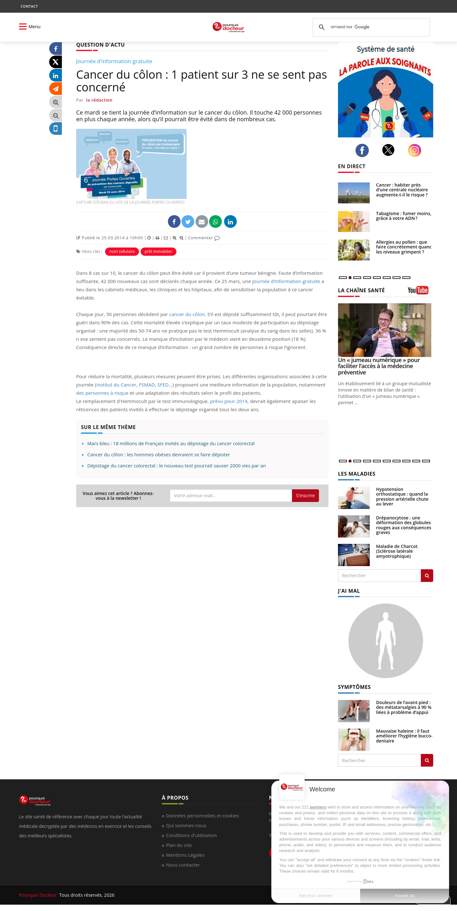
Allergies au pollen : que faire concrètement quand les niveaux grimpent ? (404, 247)
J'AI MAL (349, 590)
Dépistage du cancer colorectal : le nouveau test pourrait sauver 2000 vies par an (176, 465)
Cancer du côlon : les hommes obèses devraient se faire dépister (158, 454)
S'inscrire (305, 495)
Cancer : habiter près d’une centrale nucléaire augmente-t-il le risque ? (402, 190)
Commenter (204, 238)
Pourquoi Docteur (38, 895)
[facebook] (363, 150)
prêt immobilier (158, 251)
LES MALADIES (356, 473)
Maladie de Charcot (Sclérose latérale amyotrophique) (397, 551)
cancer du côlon (187, 314)
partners (318, 807)
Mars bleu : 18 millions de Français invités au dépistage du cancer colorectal (171, 443)
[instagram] (416, 150)
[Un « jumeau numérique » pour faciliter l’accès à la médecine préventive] (385, 330)
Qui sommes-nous (186, 825)
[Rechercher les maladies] (427, 575)
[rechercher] (370, 27)
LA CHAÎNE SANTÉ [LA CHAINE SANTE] (361, 290)
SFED (163, 384)
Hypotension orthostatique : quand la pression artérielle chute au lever (402, 496)
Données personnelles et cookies (202, 815)
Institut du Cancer (116, 384)
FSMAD (147, 384)
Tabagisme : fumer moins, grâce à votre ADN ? (403, 215)
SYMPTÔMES (354, 686)
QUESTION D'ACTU (100, 44)
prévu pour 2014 (229, 401)
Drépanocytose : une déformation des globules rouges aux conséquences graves (403, 525)
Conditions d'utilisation (191, 835)
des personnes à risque (102, 393)
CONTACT (29, 6)
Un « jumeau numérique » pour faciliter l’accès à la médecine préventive (379, 366)
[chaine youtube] (420, 292)
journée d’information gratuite (286, 281)
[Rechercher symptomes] (427, 760)
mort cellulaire (122, 251)
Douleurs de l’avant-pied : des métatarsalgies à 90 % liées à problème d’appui (404, 707)
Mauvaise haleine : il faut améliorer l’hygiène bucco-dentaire (404, 736)
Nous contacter (183, 864)
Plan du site (179, 845)
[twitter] (390, 150)
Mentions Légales (185, 855)
